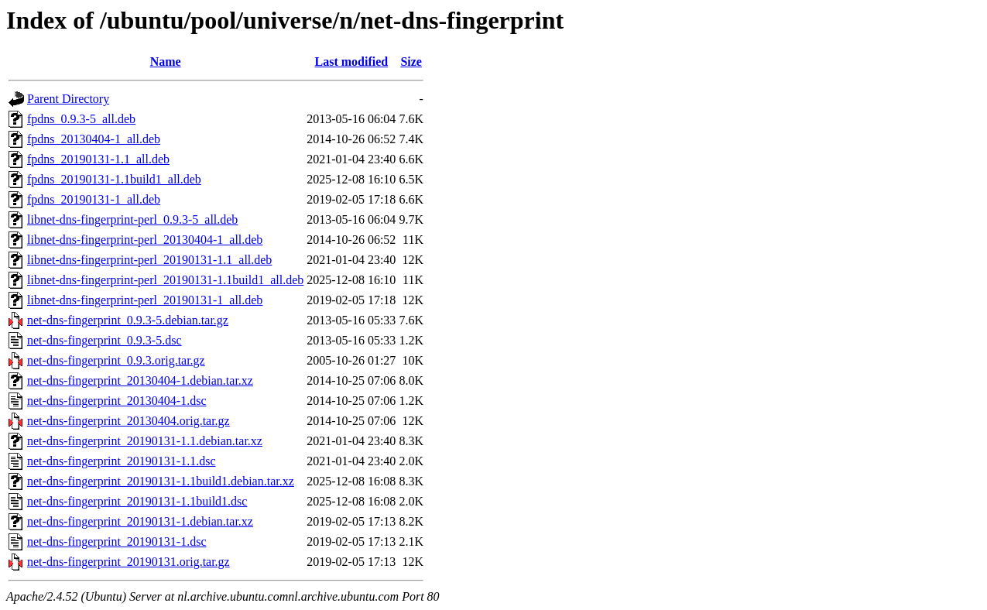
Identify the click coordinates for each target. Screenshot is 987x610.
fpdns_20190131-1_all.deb (93, 199)
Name (165, 61)
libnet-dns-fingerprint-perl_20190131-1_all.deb (144, 300)
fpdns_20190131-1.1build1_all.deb (114, 179)
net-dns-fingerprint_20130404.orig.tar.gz (128, 420)
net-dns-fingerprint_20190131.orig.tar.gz (128, 561)
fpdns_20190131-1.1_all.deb (98, 159)
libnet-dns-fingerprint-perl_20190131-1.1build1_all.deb (165, 279)
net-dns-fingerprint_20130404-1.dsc (117, 400)
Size (411, 61)
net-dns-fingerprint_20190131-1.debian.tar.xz (140, 521)
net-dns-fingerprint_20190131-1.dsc (117, 541)
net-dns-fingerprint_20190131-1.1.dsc (121, 461)
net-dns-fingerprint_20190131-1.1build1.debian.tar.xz (160, 481)
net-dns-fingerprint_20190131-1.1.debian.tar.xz (144, 440)
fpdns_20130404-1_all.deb (93, 139)
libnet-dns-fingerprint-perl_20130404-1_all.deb (144, 239)
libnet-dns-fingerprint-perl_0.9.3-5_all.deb (132, 219)
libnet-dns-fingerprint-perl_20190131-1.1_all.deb (149, 259)
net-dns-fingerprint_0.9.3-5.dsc (104, 340)
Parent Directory (68, 98)
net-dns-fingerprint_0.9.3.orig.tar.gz (116, 360)
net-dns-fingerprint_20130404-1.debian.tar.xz (140, 380)
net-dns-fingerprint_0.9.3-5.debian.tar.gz (127, 320)
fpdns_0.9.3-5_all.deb (81, 118)
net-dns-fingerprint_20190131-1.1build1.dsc (137, 501)
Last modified (351, 61)
